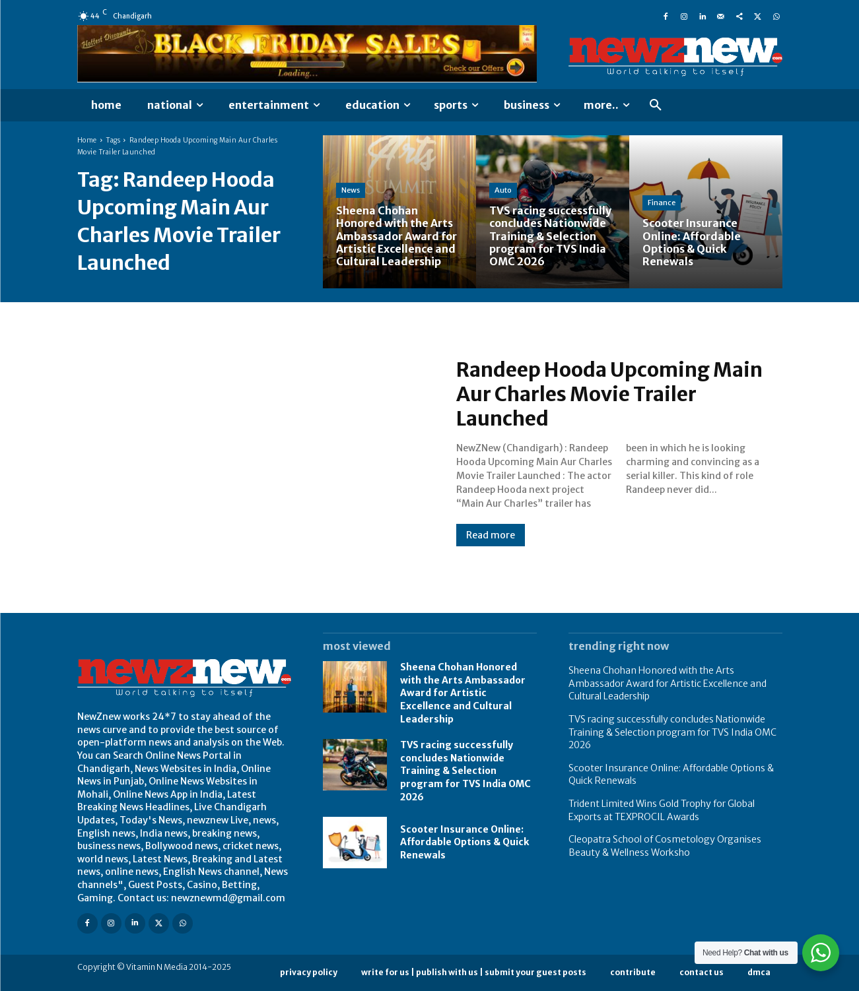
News (350, 190)
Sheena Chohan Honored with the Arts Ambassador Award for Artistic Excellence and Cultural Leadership (463, 692)
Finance (661, 202)
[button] (655, 105)
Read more (490, 534)
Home (87, 140)
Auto (503, 190)
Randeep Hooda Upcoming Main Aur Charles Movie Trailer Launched (610, 394)
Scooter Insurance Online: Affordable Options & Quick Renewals (464, 842)
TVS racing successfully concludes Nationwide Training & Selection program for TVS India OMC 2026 (465, 770)
